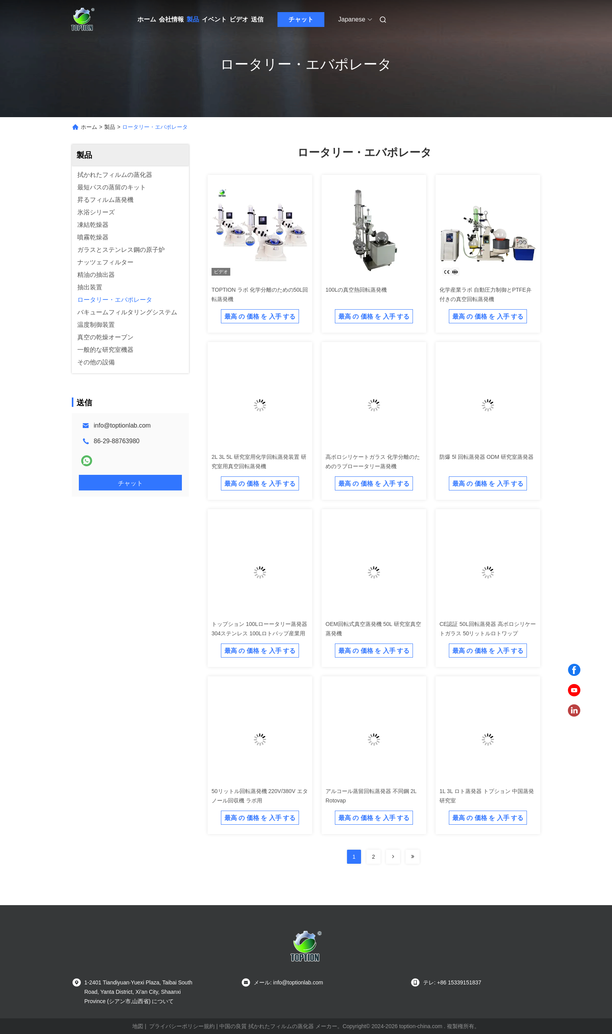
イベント (214, 19)
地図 (137, 1026)
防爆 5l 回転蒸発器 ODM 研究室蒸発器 (486, 457)
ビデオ (239, 19)
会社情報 (171, 19)
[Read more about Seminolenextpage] (393, 857)
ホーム (146, 19)
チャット (300, 19)
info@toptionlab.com (122, 425)
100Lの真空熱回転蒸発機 (356, 290)
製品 (193, 19)
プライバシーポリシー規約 (182, 1026)
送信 (257, 19)
